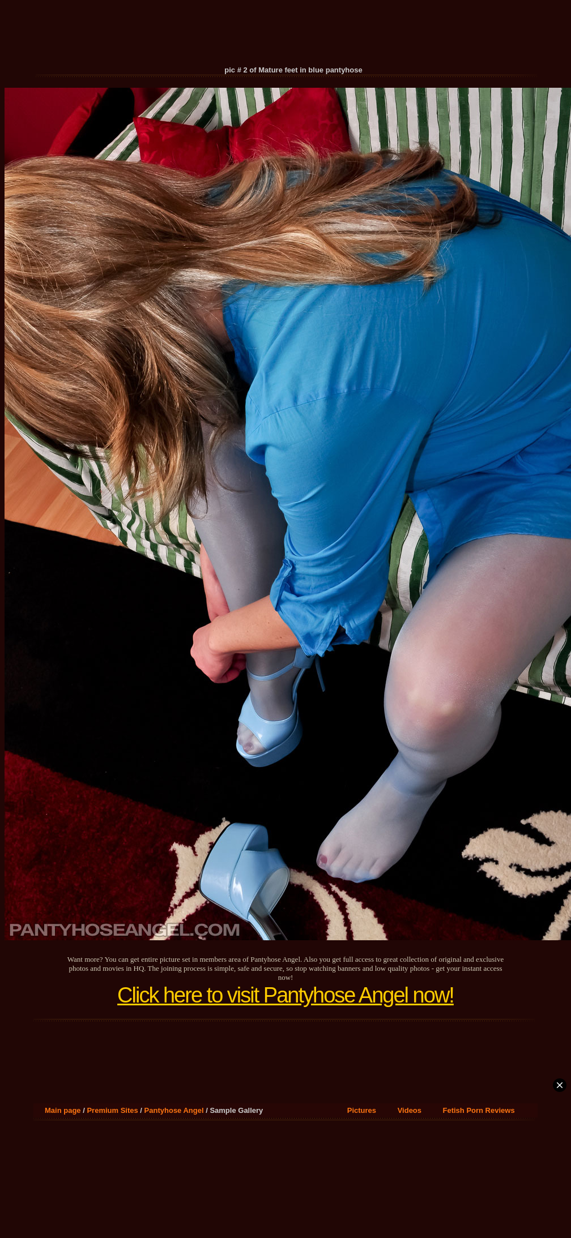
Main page (63, 1110)
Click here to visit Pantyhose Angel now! (285, 995)
